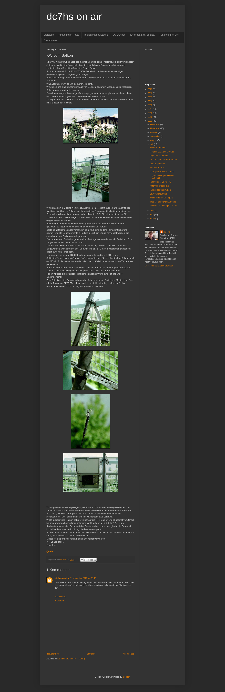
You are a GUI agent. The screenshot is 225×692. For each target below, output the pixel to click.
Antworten (59, 601)
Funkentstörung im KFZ (160, 190)
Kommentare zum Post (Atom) (71, 659)
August (153, 140)
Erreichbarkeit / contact (142, 34)
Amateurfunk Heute (69, 34)
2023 (150, 89)
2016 (150, 101)
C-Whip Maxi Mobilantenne (162, 171)
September (155, 136)
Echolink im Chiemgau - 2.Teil (163, 206)
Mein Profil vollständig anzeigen (159, 266)
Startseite (49, 34)
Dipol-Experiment (157, 163)
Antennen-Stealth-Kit (159, 186)
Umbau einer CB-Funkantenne (163, 159)
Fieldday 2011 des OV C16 (162, 152)
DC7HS (166, 232)
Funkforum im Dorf (169, 34)
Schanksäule (60, 596)
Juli (152, 144)
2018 (150, 93)
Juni (152, 210)
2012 (150, 117)
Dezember (155, 124)
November (155, 128)
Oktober (154, 132)
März (152, 218)
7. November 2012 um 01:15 (83, 578)
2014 (150, 109)
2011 (150, 121)
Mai (152, 215)
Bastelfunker (50, 40)
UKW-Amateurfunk (158, 194)
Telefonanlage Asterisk (96, 34)
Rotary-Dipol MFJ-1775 (160, 182)
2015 (150, 105)
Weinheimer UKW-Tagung (161, 198)
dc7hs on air (74, 16)
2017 (150, 97)
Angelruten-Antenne (159, 156)
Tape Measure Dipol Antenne (163, 202)
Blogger (125, 677)
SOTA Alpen (119, 34)
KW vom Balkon (157, 167)
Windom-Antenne (158, 148)
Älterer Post (128, 654)
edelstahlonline (62, 578)
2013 (150, 113)
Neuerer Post (53, 654)
